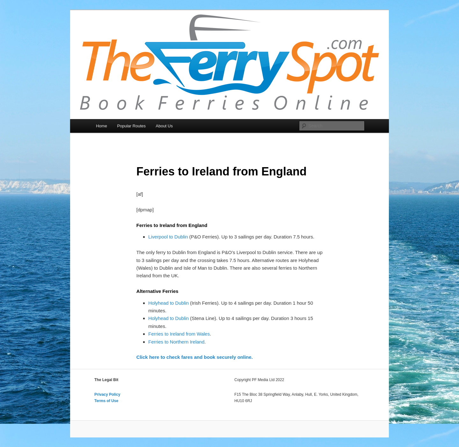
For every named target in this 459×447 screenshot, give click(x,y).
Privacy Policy (107, 394)
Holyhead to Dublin (168, 303)
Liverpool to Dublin (168, 236)
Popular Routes (131, 126)
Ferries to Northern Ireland (176, 341)
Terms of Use (106, 401)
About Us (164, 126)
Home (101, 126)
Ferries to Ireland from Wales (179, 334)
